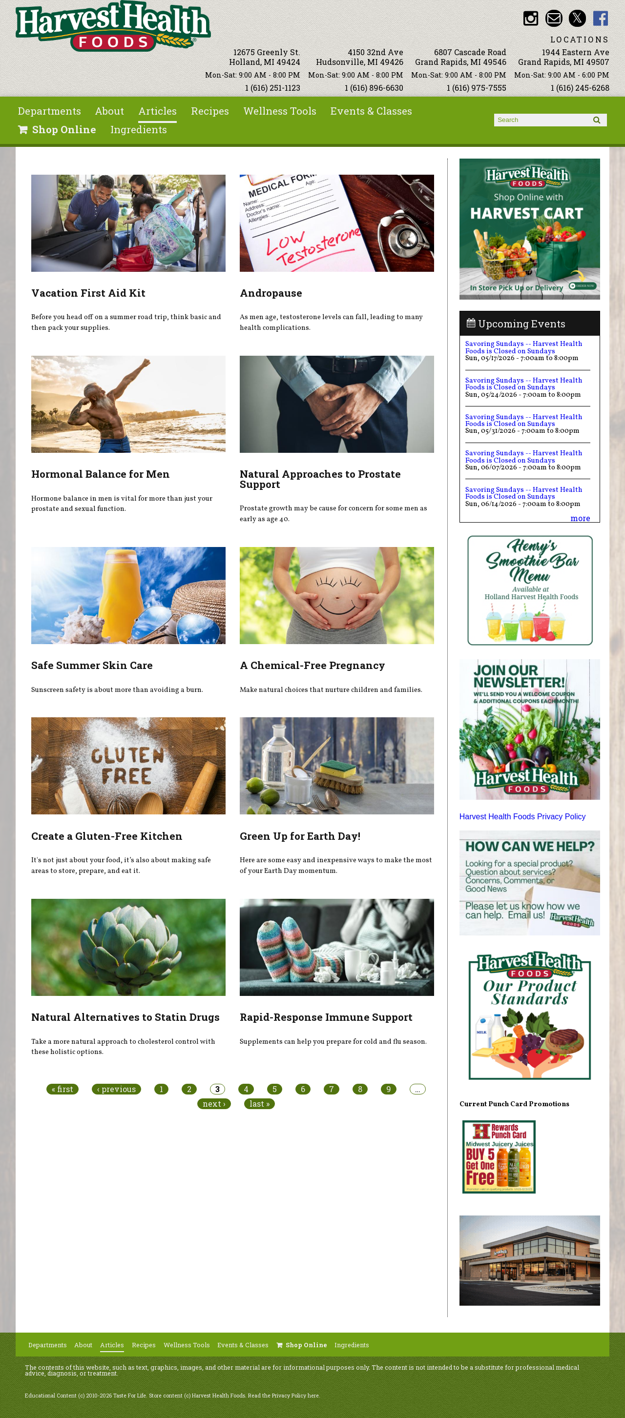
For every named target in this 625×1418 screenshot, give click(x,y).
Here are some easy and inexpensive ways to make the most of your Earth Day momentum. (336, 865)
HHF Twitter (577, 18)
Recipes (210, 111)
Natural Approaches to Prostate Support (320, 479)
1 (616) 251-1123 (272, 87)
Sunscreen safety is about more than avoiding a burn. (117, 690)
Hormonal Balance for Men (100, 474)
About (109, 111)
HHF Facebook (600, 18)
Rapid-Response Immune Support (326, 1017)
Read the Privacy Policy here (283, 1395)
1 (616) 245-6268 (580, 87)
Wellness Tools (279, 111)
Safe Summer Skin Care (92, 665)
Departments (49, 111)
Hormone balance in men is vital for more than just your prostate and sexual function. (121, 504)
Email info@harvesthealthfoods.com (553, 18)
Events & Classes (371, 111)
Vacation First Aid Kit (88, 293)
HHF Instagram (530, 18)
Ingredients (138, 129)
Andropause (271, 293)
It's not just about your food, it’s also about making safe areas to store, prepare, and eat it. (121, 865)
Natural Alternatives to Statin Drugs (125, 1017)
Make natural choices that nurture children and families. (331, 690)
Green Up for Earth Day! (300, 836)
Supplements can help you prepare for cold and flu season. (333, 1042)
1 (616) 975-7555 (476, 87)
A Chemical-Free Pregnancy (312, 665)
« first (62, 1089)
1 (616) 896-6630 (374, 87)
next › (214, 1104)
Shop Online (64, 129)
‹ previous (116, 1089)
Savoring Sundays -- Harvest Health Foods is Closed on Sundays (524, 347)
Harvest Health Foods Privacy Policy (522, 816)
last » (260, 1104)
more (580, 518)
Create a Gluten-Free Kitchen (107, 836)
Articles (157, 111)
